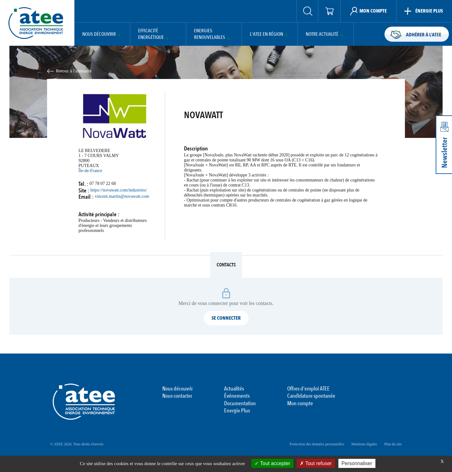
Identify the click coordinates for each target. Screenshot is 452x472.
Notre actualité (322, 34)
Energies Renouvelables (209, 34)
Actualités (234, 389)
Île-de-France (90, 170)
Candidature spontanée (311, 396)
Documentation (240, 404)
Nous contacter (177, 396)
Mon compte (300, 404)
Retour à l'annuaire (74, 70)
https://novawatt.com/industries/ (118, 190)
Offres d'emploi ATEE (308, 389)
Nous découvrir (99, 34)
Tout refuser (316, 463)
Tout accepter (272, 463)
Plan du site (393, 444)
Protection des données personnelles (317, 444)
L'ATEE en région (266, 34)
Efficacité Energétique (151, 34)
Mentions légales (364, 444)
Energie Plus (237, 411)
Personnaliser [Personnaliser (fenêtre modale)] (357, 463)
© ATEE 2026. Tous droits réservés (76, 444)
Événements (237, 396)
